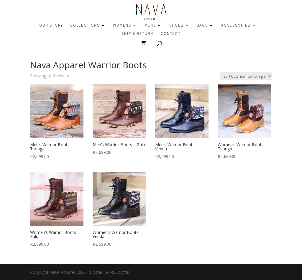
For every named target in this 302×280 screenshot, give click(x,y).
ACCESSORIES (235, 25)
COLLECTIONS (85, 25)
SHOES (176, 25)
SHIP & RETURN (137, 34)
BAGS (202, 25)
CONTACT (170, 34)
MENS (150, 25)
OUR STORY (51, 25)
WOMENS (122, 25)
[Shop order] (246, 76)
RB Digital (119, 272)
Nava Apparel (62, 272)
